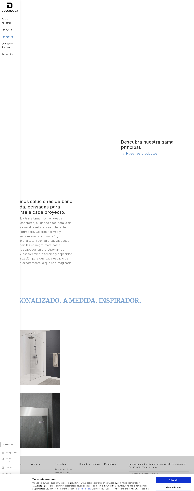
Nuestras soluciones (78, 452)
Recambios (119, 447)
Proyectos (74, 447)
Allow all (173, 463)
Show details (130, 486)
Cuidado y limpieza (96, 449)
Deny (173, 478)
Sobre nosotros (33, 447)
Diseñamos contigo (77, 456)
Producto (52, 447)
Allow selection (173, 471)
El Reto (28, 456)
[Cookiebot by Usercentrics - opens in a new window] (16, 486)
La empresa (30, 452)
